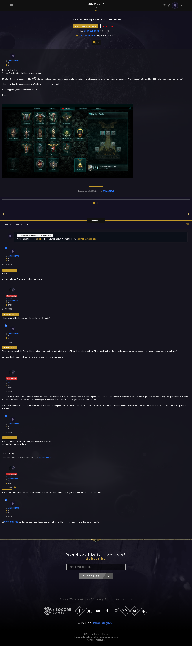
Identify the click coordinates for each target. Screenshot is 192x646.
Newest (8, 225)
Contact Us (124, 599)
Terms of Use (80, 599)
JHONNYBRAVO (92, 31)
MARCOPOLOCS (11, 522)
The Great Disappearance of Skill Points (35, 235)
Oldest (19, 225)
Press (64, 599)
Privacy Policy (103, 599)
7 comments (96, 221)
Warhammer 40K (86, 26)
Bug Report (110, 26)
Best (29, 225)
